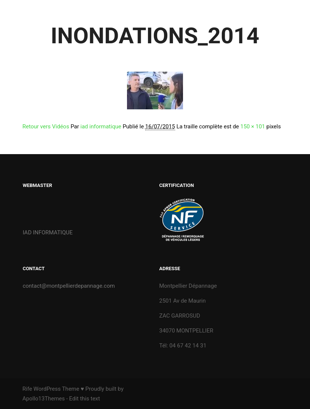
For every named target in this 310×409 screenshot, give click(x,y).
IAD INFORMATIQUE (48, 232)
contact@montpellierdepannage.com (69, 285)
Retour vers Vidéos (45, 126)
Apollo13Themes (43, 398)
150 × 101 (252, 126)
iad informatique (100, 126)
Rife (27, 388)
